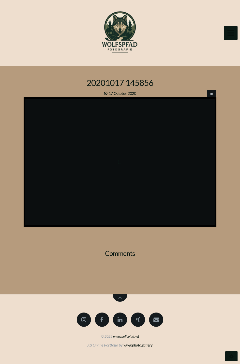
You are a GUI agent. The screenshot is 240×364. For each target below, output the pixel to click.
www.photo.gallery (138, 345)
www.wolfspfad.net (126, 336)
